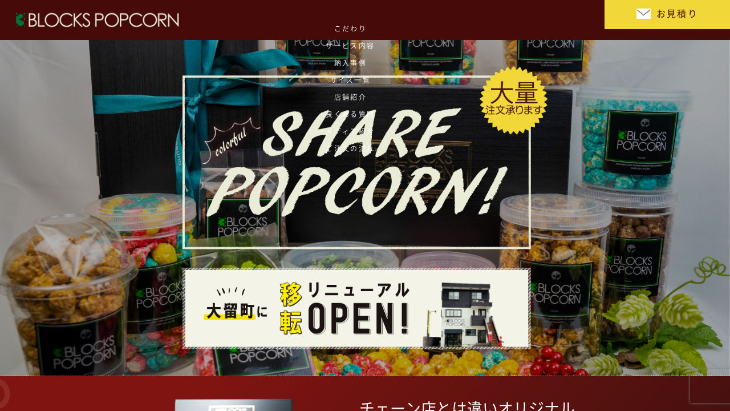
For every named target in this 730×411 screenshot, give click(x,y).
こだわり (202, 20)
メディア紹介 (511, 20)
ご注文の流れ (562, 20)
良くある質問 (459, 20)
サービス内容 (254, 20)
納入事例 (305, 20)
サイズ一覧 (356, 20)
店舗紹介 (407, 20)
